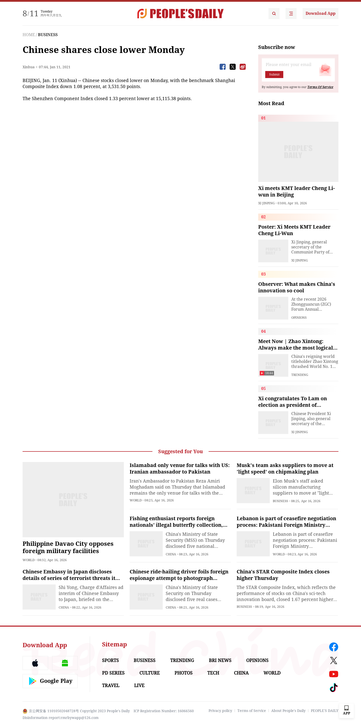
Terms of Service (251, 711)
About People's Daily (288, 711)
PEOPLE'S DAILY (324, 711)
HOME (29, 34)
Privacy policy (220, 711)
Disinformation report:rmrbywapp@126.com (61, 718)
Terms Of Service (320, 87)
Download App (320, 13)
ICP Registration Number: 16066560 (164, 711)
